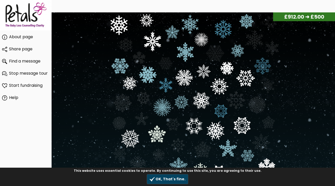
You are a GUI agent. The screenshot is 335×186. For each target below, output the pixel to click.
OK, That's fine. (167, 179)
